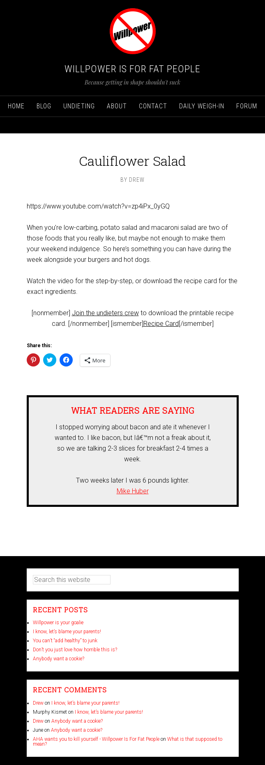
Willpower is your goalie (58, 622)
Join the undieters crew (105, 313)
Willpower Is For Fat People (132, 69)
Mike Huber (133, 491)
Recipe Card (161, 324)
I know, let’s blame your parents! (67, 631)
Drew (38, 703)
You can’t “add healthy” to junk (65, 641)
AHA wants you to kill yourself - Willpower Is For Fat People (96, 739)
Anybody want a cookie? (58, 659)
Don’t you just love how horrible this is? (75, 650)
